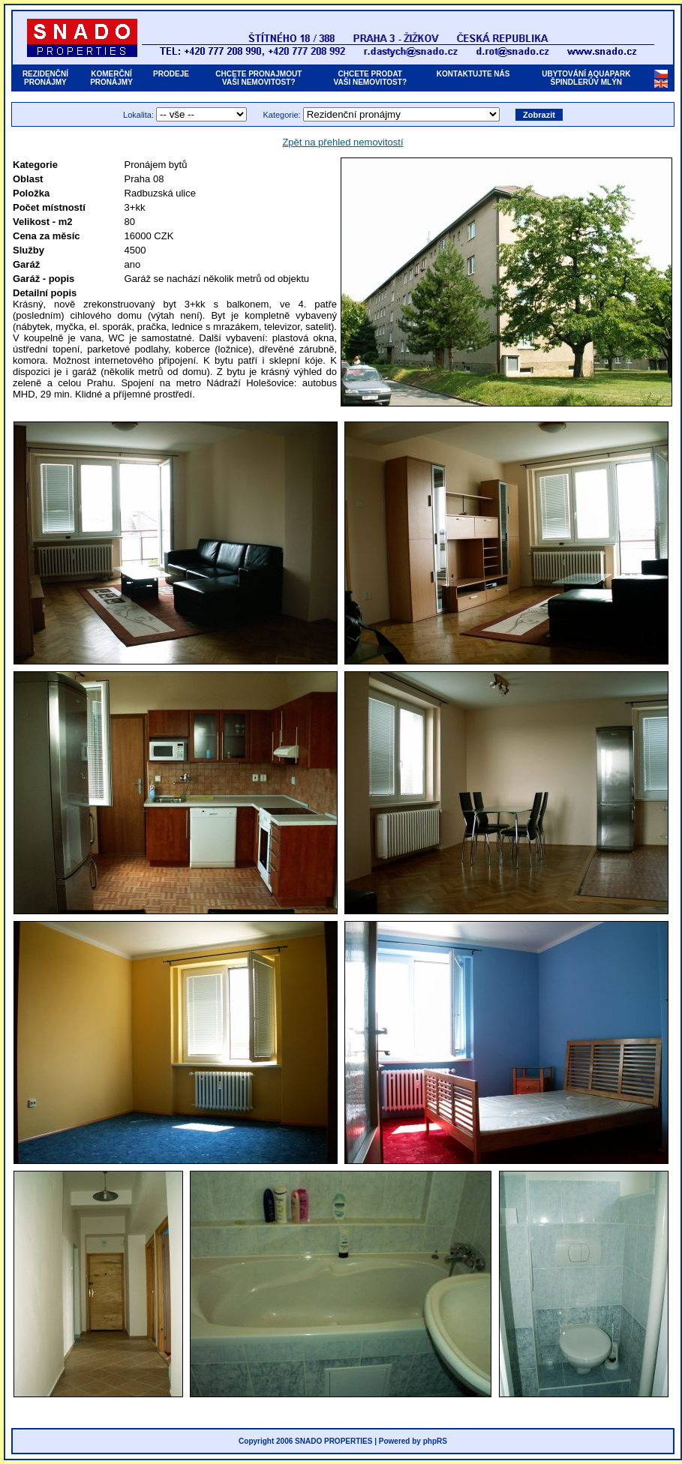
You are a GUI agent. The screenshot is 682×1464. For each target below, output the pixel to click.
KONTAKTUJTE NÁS (473, 78)
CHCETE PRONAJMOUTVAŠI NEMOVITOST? (258, 78)
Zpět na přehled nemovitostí (342, 142)
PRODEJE (171, 78)
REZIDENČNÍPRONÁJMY (45, 78)
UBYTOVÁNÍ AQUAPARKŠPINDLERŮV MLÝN (586, 78)
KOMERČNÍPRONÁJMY (111, 78)
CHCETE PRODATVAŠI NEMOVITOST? (370, 78)
